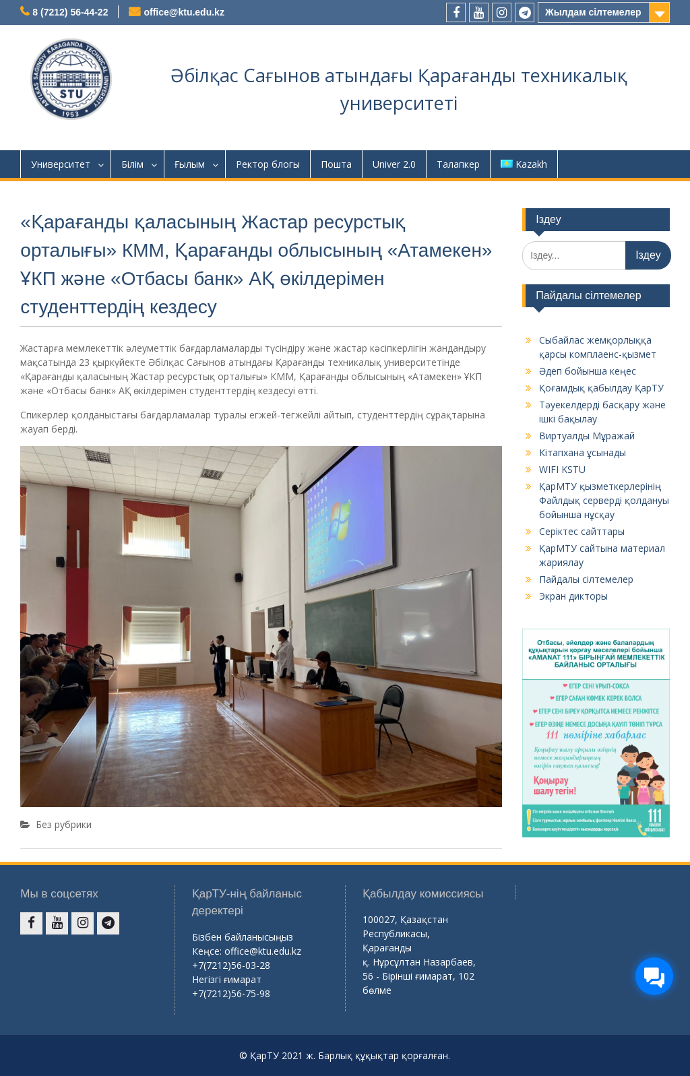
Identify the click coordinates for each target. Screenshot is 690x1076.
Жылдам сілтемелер (593, 12)
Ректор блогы (268, 164)
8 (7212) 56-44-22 (70, 12)
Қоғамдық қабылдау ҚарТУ (601, 387)
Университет (60, 164)
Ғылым (190, 164)
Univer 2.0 (394, 164)
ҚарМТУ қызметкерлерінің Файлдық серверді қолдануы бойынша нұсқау (604, 500)
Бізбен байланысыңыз (242, 936)
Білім (132, 164)
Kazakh (524, 164)
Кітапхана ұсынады (582, 452)
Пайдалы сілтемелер (586, 579)
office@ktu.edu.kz (184, 12)
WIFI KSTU (562, 469)
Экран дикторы (573, 596)
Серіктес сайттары (582, 531)
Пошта (336, 164)
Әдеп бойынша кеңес (587, 371)
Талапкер (458, 164)
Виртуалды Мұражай (587, 435)
